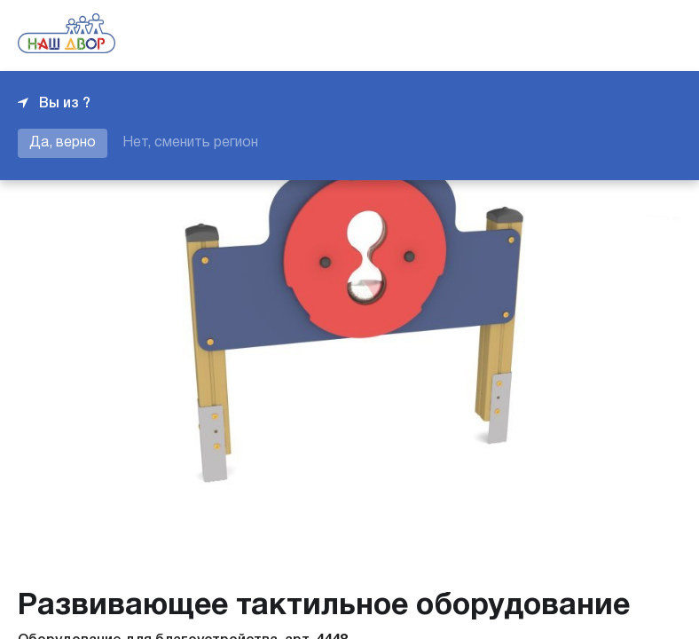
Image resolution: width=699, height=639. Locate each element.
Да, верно (62, 143)
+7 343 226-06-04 (621, 35)
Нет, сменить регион (190, 143)
